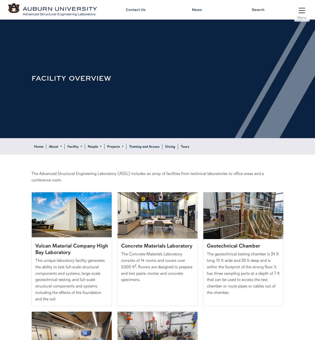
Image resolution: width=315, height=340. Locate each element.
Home (38, 146)
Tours (185, 146)
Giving (170, 146)
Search (258, 9)
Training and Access (144, 146)
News (197, 9)
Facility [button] (73, 146)
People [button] (93, 146)
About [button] (54, 146)
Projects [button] (114, 146)
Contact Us (135, 9)
